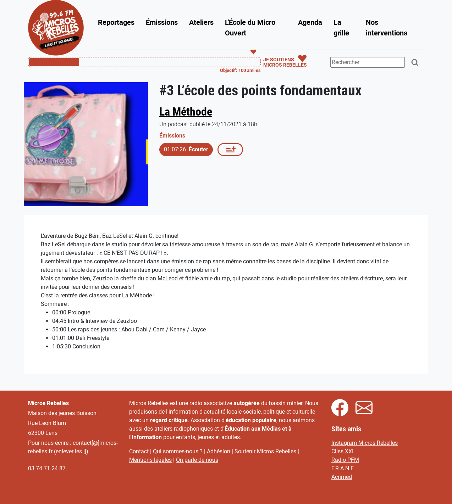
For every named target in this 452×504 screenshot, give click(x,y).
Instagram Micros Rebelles (364, 442)
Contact (139, 451)
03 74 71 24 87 (47, 468)
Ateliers (201, 22)
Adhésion (218, 451)
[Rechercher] (415, 62)
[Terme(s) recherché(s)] (367, 62)
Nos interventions (386, 27)
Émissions (162, 22)
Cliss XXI (342, 451)
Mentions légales (150, 460)
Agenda (310, 22)
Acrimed (341, 477)
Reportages (116, 22)
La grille (341, 27)
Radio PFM (345, 460)
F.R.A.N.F (342, 468)
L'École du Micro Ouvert (250, 27)
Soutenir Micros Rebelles (265, 451)
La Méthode (185, 111)
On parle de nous (197, 460)
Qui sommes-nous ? (178, 451)
